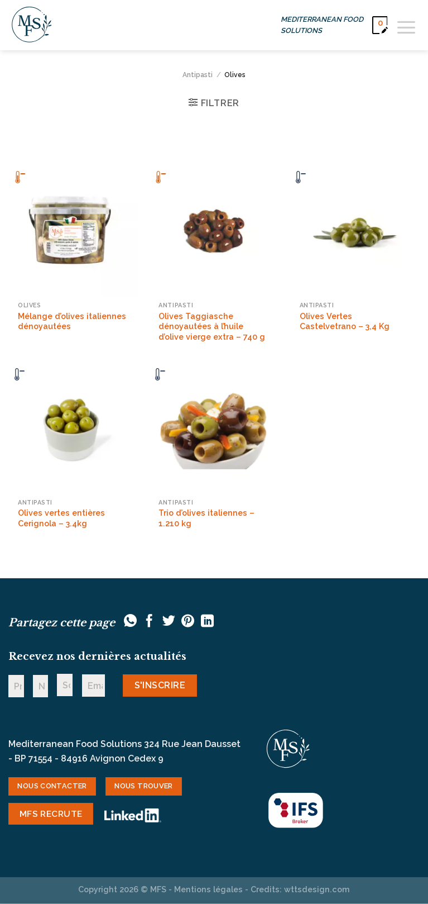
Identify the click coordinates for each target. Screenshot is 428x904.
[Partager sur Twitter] (168, 622)
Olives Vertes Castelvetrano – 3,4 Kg (344, 321)
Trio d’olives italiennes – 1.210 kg (206, 518)
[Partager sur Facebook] (149, 622)
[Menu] (406, 25)
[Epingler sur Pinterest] (187, 622)
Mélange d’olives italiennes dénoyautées (72, 321)
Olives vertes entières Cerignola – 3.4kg (61, 518)
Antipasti (197, 75)
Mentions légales (208, 889)
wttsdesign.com (317, 889)
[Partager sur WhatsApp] (130, 622)
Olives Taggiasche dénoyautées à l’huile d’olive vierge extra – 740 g (211, 326)
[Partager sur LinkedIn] (207, 622)
